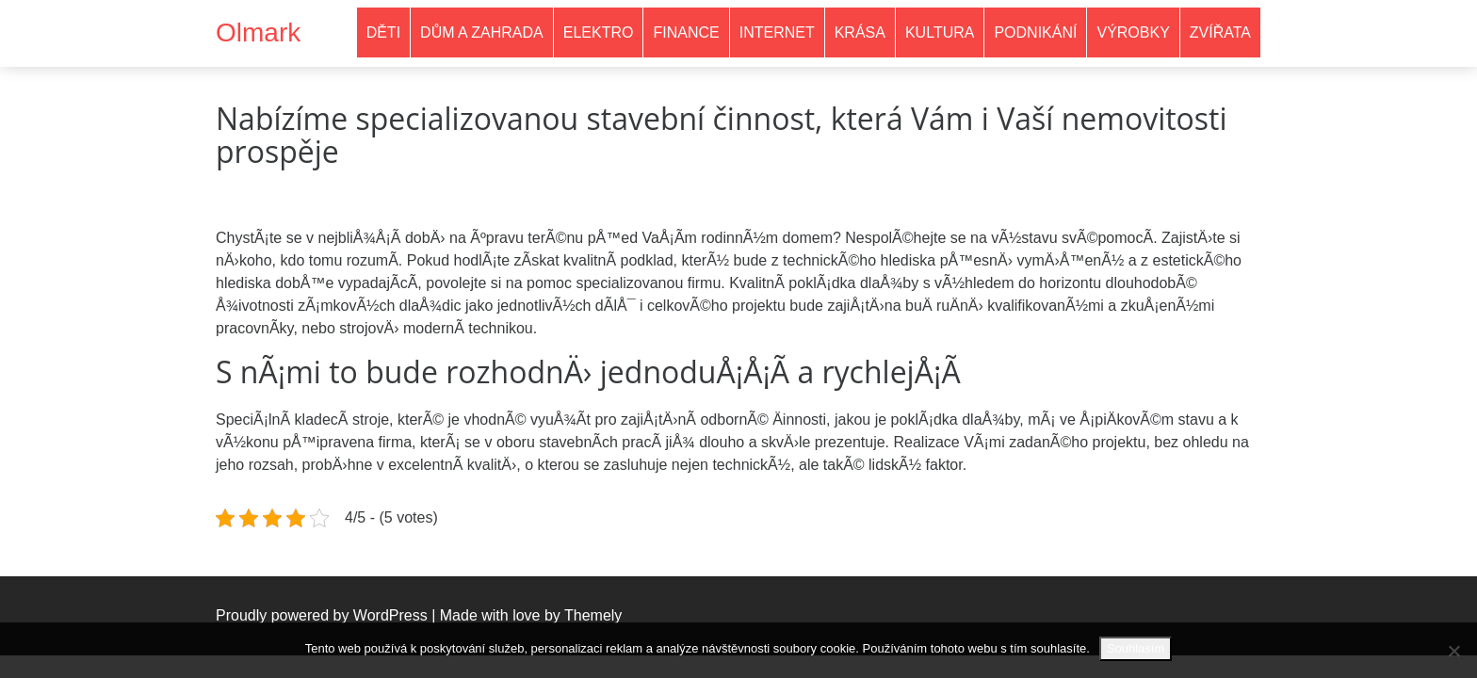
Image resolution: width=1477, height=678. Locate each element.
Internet (777, 32)
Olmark (258, 32)
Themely (593, 615)
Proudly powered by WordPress (322, 615)
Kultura (940, 32)
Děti (383, 32)
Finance (686, 32)
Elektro (598, 32)
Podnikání (1035, 32)
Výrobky (1132, 32)
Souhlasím (1135, 648)
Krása (860, 32)
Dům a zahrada (482, 32)
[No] (1453, 650)
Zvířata (1220, 32)
